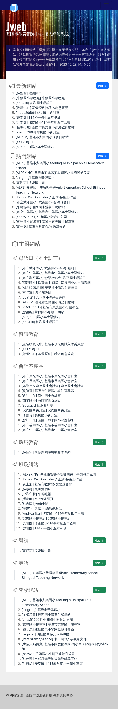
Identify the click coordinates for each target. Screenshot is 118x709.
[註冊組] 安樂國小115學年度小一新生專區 (52, 663)
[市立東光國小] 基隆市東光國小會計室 (49, 376)
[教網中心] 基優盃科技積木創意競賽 (42, 107)
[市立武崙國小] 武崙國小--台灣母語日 (43, 202)
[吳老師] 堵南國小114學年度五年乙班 (43, 122)
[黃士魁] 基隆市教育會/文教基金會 (41, 226)
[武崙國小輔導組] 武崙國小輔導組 (46, 518)
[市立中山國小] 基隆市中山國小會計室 (49, 430)
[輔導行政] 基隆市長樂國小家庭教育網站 (45, 127)
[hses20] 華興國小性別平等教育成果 (48, 653)
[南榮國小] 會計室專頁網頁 (41, 400)
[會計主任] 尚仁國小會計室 (41, 395)
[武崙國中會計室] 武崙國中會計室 (46, 410)
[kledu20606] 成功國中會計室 (38, 112)
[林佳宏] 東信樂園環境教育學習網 (46, 452)
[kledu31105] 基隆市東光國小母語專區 (50, 307)
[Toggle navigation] (106, 5)
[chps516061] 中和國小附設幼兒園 (41, 217)
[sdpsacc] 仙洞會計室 (37, 405)
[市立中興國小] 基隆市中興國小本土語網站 (47, 212)
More (102, 85)
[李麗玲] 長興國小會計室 (40, 415)
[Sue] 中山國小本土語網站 (35, 147)
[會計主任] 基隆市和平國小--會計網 (47, 420)
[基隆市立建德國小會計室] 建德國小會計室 (53, 386)
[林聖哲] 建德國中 (29, 93)
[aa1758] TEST (26, 142)
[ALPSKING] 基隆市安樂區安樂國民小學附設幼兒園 (53, 172)
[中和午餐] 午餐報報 (36, 494)
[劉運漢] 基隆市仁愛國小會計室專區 (48, 390)
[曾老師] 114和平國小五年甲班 (38, 117)
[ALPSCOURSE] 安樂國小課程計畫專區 (50, 287)
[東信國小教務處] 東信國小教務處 (40, 98)
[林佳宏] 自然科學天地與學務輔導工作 (49, 658)
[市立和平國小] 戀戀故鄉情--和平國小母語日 (54, 277)
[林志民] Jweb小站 (35, 503)
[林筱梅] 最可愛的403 (37, 489)
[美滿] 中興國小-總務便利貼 (42, 508)
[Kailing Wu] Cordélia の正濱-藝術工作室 (46, 197)
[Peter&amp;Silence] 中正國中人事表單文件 (54, 639)
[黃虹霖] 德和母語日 (36, 292)
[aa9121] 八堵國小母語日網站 (43, 297)
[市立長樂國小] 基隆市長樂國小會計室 (49, 381)
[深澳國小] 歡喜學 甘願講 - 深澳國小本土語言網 (56, 282)
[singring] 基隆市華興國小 (35, 177)
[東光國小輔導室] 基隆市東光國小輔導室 (45, 221)
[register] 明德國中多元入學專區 (45, 634)
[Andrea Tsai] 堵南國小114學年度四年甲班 (53, 513)
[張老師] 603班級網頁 (37, 499)
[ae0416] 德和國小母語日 (34, 103)
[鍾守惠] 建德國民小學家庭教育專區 (48, 629)
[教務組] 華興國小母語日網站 (43, 312)
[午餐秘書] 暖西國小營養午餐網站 (40, 207)
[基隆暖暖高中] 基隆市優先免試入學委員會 (53, 344)
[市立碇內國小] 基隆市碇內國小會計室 (49, 425)
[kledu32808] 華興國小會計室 (38, 132)
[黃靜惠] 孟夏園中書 (30, 182)
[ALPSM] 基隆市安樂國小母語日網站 (42, 137)
